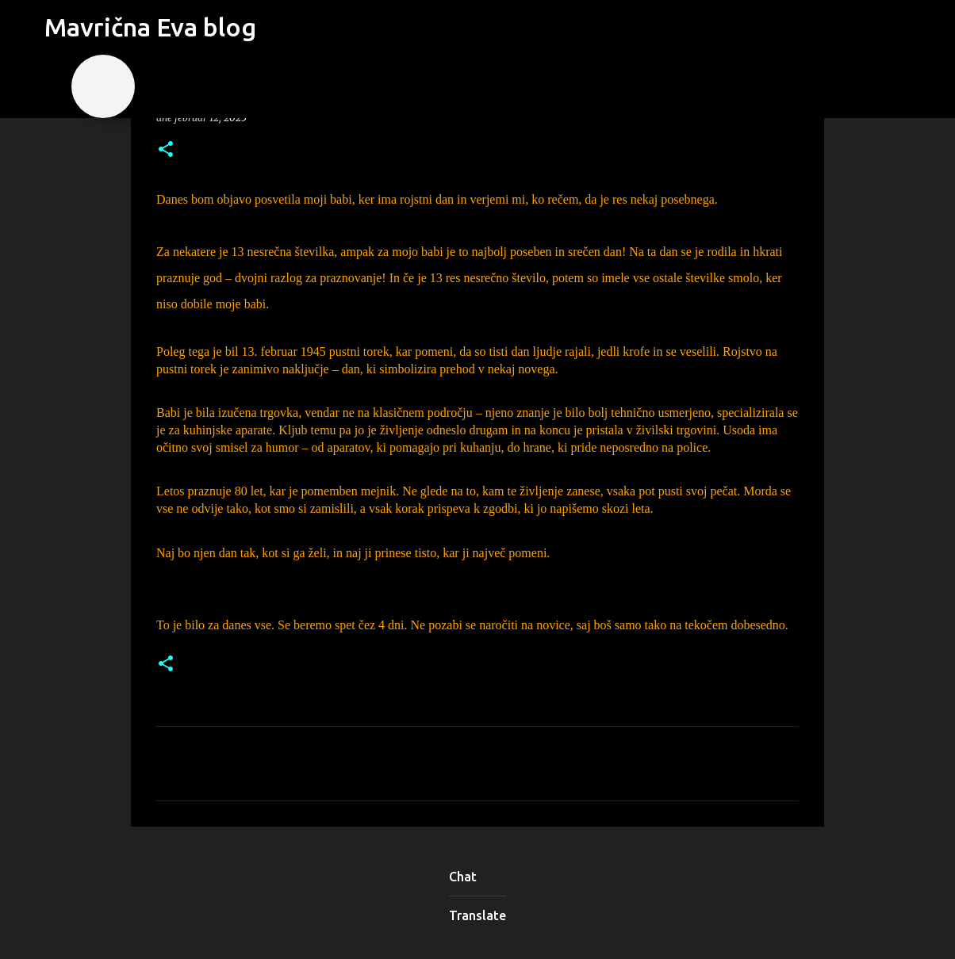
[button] (165, 150)
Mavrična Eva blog (150, 27)
